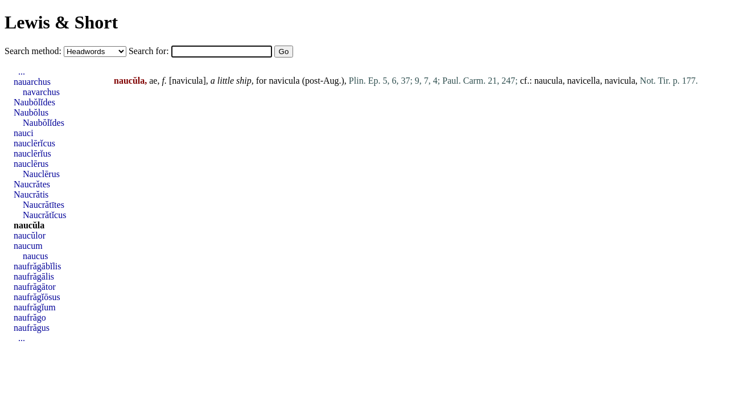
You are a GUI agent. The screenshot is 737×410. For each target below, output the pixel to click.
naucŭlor (30, 235)
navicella (583, 80)
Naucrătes (32, 184)
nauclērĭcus (34, 143)
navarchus (41, 92)
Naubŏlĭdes (34, 102)
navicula (187, 80)
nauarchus (32, 82)
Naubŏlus (31, 112)
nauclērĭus (32, 153)
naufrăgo (30, 317)
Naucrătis (31, 194)
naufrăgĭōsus (37, 297)
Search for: (150, 51)
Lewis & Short (61, 22)
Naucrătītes (43, 205)
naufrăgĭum (35, 307)
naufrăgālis (34, 276)
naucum (28, 246)
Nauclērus (41, 174)
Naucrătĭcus (44, 215)
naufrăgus (32, 328)
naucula (548, 80)
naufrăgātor (35, 287)
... (21, 71)
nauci (24, 133)
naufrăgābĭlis (37, 266)
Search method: (34, 51)
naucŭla (29, 225)
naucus (35, 256)
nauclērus (31, 164)
